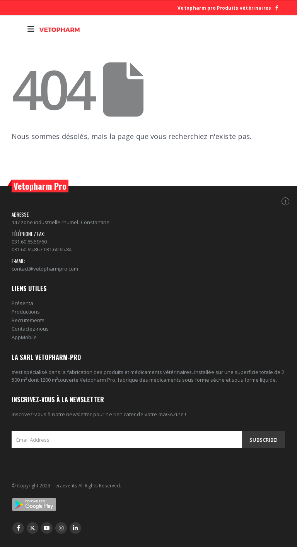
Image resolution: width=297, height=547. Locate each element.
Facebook (18, 528)
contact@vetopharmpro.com (45, 268)
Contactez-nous (30, 328)
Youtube (47, 528)
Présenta (22, 303)
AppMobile (24, 337)
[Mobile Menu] (31, 29)
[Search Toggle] (18, 29)
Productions (26, 311)
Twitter (32, 528)
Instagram (61, 528)
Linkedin (75, 528)
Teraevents (66, 485)
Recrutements (28, 320)
